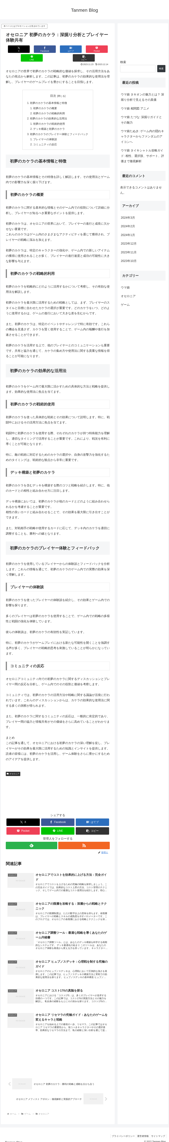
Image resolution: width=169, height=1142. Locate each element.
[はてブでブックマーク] (49, 49)
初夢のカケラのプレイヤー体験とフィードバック (59, 126)
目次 (53, 87)
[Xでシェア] (14, 49)
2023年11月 (129, 252)
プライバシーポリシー (120, 1131)
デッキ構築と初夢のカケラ (49, 121)
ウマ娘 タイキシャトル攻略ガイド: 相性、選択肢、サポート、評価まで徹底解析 (142, 156)
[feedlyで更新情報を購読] (31, 838)
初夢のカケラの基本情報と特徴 (48, 94)
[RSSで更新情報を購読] (84, 838)
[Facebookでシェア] (31, 49)
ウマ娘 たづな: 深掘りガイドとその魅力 (141, 119)
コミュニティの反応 (45, 137)
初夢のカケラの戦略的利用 (49, 105)
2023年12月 (129, 243)
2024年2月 (128, 226)
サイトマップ (158, 1131)
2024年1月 (128, 235)
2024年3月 (128, 217)
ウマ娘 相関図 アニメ (135, 108)
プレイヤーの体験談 (45, 131)
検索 (123, 62)
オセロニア (13, 766)
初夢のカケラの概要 (45, 99)
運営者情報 (141, 1131)
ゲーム (125, 304)
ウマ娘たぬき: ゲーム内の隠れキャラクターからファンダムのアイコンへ (142, 136)
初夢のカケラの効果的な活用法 (48, 110)
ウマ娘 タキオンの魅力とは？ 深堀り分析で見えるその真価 (142, 97)
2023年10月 (129, 261)
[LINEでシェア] (83, 49)
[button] (101, 49)
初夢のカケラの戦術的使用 (49, 115)
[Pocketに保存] (66, 49)
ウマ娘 (125, 287)
